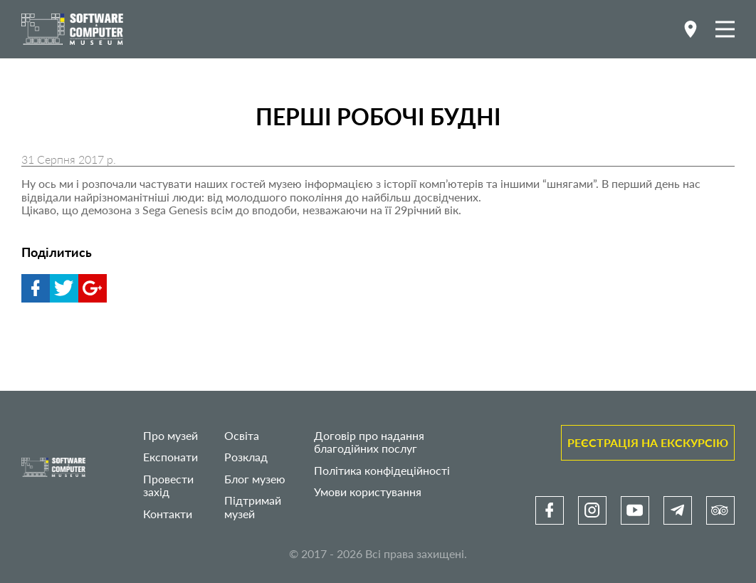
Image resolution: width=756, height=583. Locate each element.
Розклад (246, 456)
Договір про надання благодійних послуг (369, 442)
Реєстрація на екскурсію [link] (647, 442)
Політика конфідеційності (382, 470)
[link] (549, 510)
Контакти (167, 513)
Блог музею (254, 478)
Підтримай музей (252, 506)
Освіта (241, 435)
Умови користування (367, 491)
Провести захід (168, 485)
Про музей (170, 435)
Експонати (170, 456)
